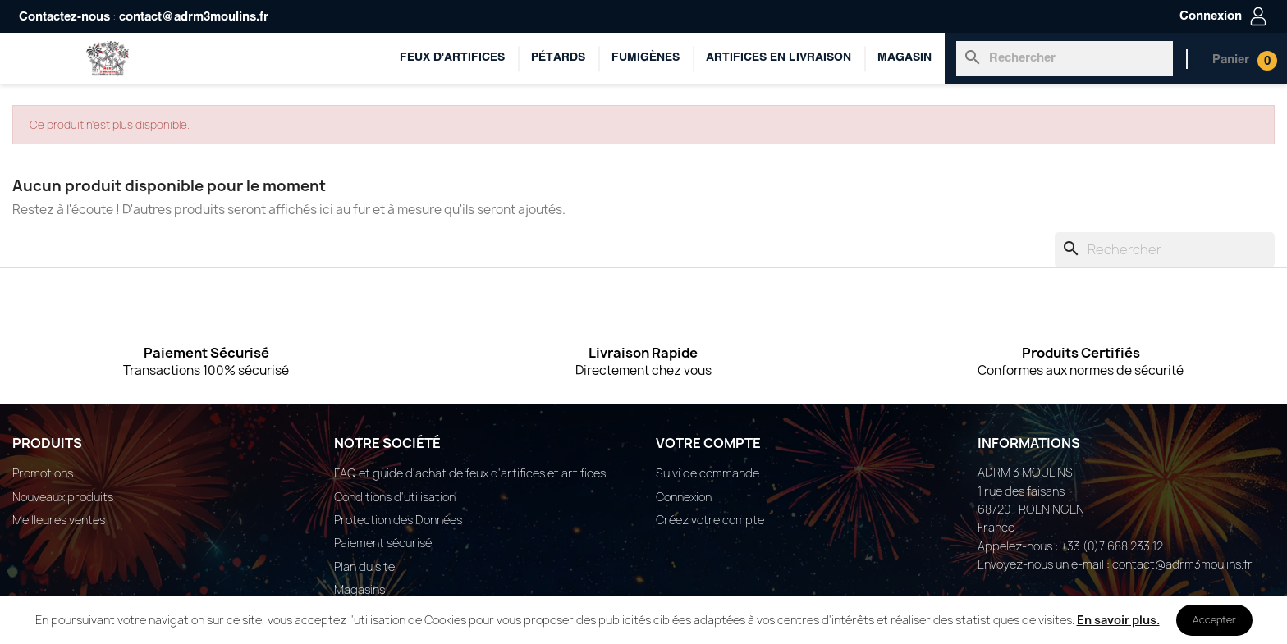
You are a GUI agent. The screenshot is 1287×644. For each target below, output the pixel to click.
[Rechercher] (1064, 58)
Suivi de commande (707, 473)
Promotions (42, 473)
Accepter (1214, 620)
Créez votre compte (710, 520)
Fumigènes (645, 58)
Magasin (904, 58)
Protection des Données (398, 520)
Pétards (558, 58)
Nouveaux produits (62, 497)
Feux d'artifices (452, 58)
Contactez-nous (64, 17)
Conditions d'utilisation (395, 497)
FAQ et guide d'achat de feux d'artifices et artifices (470, 473)
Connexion (684, 497)
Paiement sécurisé (383, 542)
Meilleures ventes (58, 520)
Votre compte (708, 443)
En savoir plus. (1118, 620)
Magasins (359, 589)
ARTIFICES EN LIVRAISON (778, 58)
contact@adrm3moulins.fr (193, 17)
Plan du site (364, 566)
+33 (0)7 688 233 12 (1111, 546)
